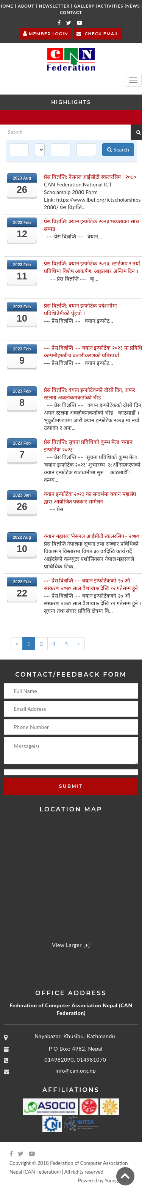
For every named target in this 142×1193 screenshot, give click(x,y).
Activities (110, 5)
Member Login (45, 32)
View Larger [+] (71, 945)
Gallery (84, 5)
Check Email (97, 33)
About (26, 5)
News (133, 5)
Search (118, 149)
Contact (71, 12)
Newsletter (54, 5)
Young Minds (119, 1180)
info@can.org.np (75, 1070)
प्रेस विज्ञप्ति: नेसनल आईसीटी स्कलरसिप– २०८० (90, 177)
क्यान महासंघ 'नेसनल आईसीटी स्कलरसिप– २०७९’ (92, 536)
